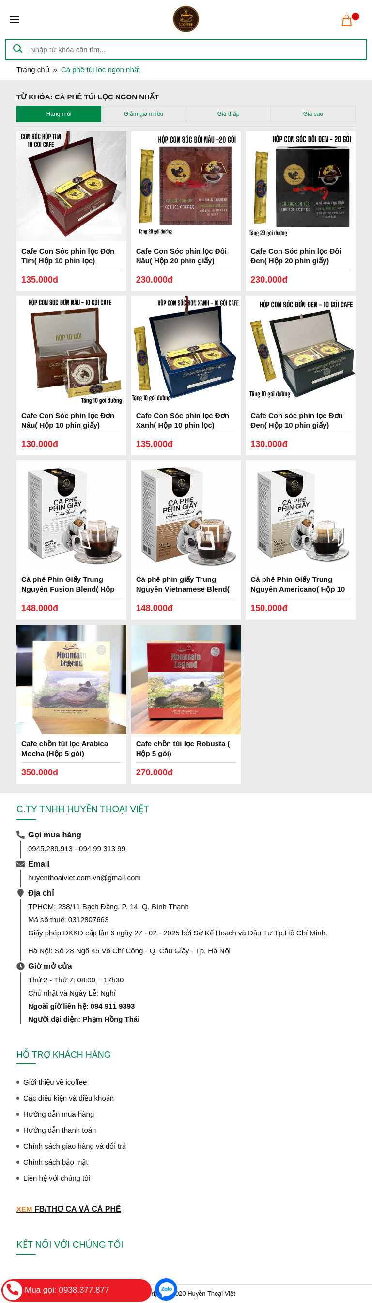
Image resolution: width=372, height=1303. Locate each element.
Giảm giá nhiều (143, 114)
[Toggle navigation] (14, 20)
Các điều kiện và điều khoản (68, 1098)
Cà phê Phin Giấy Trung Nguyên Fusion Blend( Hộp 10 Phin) (67, 589)
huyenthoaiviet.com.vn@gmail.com (84, 877)
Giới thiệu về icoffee (55, 1082)
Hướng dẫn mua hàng (58, 1114)
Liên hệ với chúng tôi (56, 1178)
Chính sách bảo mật (55, 1162)
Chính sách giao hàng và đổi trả (74, 1146)
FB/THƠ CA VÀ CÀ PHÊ (77, 1209)
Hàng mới (59, 114)
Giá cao (313, 114)
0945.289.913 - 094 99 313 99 (76, 848)
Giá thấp (228, 114)
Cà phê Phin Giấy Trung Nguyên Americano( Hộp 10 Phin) (297, 589)
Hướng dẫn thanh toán (59, 1130)
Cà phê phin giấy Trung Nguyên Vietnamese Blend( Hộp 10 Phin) (183, 589)
